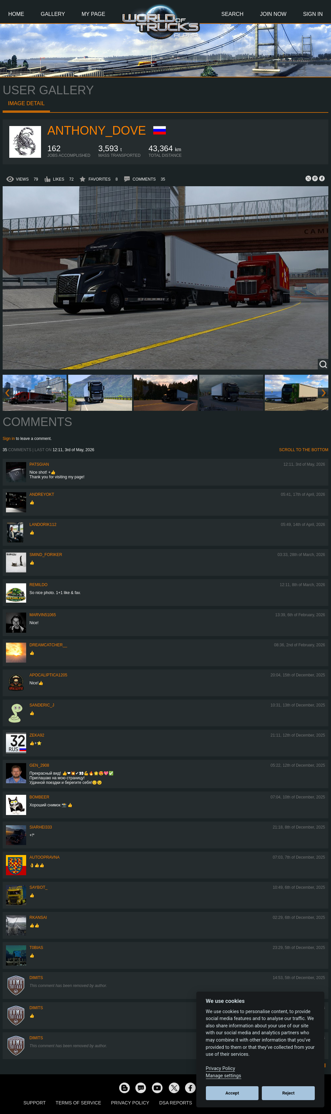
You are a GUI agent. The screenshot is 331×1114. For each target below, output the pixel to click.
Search (232, 14)
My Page (93, 14)
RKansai (38, 917)
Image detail (26, 103)
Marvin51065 (42, 615)
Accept (232, 1093)
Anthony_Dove (96, 130)
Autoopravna (44, 857)
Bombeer (39, 797)
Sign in (9, 438)
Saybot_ (38, 887)
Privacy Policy (130, 1102)
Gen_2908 (39, 765)
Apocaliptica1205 (48, 675)
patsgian (39, 464)
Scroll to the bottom (303, 450)
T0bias (36, 947)
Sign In (313, 14)
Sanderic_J (41, 705)
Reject (288, 1093)
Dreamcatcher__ (48, 645)
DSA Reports (175, 1102)
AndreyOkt (41, 494)
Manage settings (223, 1076)
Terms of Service (78, 1102)
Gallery (53, 14)
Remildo (38, 584)
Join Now (273, 14)
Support (35, 1102)
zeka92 (36, 735)
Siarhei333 (40, 827)
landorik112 (42, 524)
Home (16, 14)
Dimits (36, 977)
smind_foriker (45, 554)
